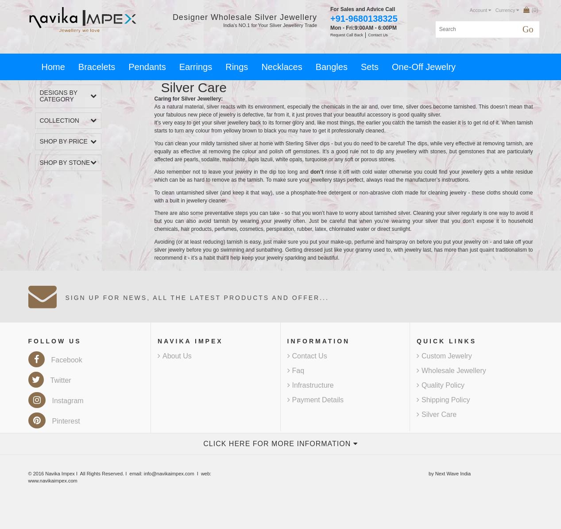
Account (480, 10)
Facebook (55, 360)
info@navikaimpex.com (169, 473)
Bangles (332, 67)
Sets (370, 67)
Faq (296, 370)
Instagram (56, 401)
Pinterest (54, 421)
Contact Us (307, 356)
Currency (507, 10)
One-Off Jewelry (424, 67)
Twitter (49, 380)
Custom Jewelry (444, 356)
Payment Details (315, 400)
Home (53, 67)
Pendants (147, 67)
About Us (175, 356)
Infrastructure (310, 385)
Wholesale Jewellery (451, 370)
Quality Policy (440, 385)
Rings (236, 67)
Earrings (195, 67)
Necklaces (281, 67)
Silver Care (437, 414)
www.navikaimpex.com (52, 480)
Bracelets (96, 67)
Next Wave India (453, 473)
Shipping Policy (443, 400)
